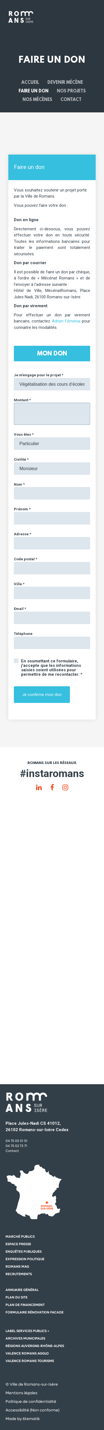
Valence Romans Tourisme (30, 1361)
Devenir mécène (65, 82)
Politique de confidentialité (31, 1401)
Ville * (19, 584)
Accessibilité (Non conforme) (32, 1410)
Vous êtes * (24, 434)
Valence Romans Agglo (27, 1353)
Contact (71, 99)
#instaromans (52, 773)
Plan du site (16, 1297)
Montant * (22, 400)
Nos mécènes (37, 99)
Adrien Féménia (66, 321)
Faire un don (34, 91)
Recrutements (19, 1274)
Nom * (19, 484)
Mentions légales (21, 1393)
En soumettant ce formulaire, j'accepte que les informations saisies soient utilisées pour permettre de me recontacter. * (51, 668)
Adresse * (22, 534)
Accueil (30, 82)
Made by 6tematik (23, 1418)
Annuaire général (22, 1290)
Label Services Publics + (27, 1331)
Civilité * (21, 459)
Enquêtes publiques (24, 1252)
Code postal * (25, 559)
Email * (20, 609)
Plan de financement (25, 1305)
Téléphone (23, 634)
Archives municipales (25, 1338)
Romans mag (17, 1266)
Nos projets (71, 91)
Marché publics (20, 1237)
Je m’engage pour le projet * (38, 375)
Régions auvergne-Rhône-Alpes (35, 1346)
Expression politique (25, 1259)
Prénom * (22, 509)
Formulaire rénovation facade (35, 1312)
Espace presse (18, 1244)
